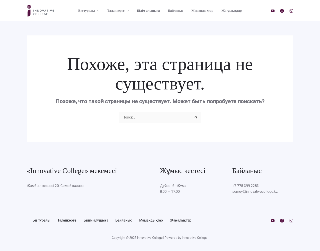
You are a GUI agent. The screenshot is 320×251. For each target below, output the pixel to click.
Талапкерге (120, 10)
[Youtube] (273, 11)
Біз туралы (92, 10)
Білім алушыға (149, 10)
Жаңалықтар (228, 10)
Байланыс (175, 10)
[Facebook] (282, 11)
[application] (100, 10)
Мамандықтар (200, 10)
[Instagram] (291, 11)
